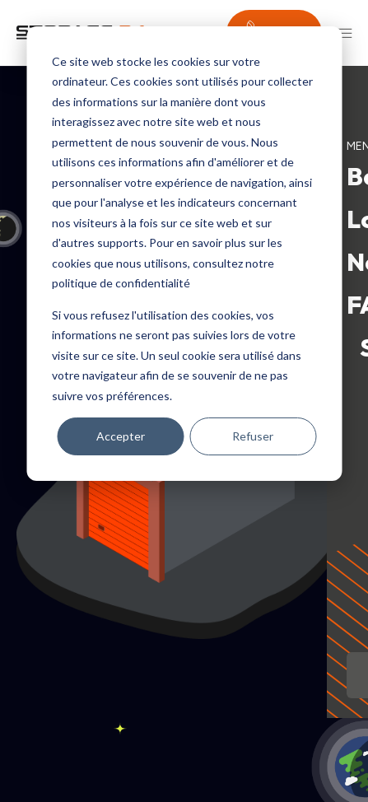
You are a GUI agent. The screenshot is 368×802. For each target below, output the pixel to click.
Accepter (120, 436)
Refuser (252, 436)
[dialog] (184, 253)
